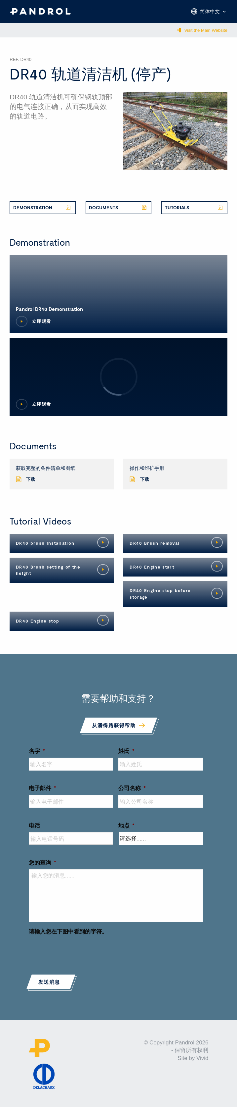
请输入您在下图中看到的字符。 (68, 931)
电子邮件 (42, 787)
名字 (37, 750)
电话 (34, 825)
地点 (126, 825)
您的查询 (42, 862)
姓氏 (126, 750)
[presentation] (79, 951)
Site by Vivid (193, 1058)
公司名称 (132, 787)
